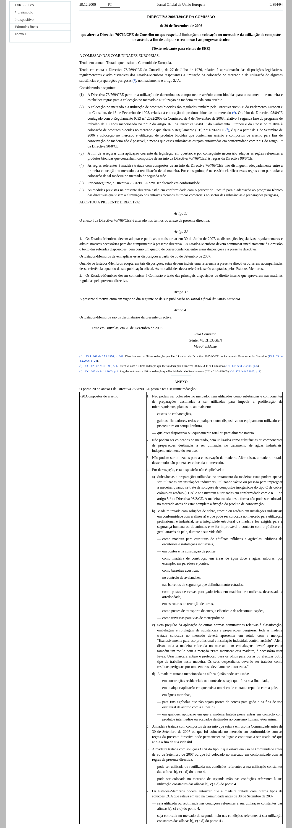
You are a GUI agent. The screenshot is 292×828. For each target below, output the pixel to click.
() (134, 81)
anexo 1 (20, 34)
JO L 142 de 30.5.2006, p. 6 (241, 366)
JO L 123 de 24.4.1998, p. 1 (101, 366)
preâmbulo (24, 12)
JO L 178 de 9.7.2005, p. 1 (244, 371)
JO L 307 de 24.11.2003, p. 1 (101, 371)
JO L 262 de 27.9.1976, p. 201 (104, 356)
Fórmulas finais (26, 27)
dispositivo (24, 19)
